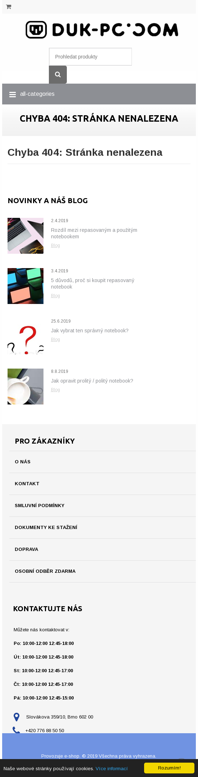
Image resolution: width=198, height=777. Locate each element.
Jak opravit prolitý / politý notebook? (92, 381)
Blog (55, 245)
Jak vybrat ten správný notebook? (90, 330)
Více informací (112, 768)
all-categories (37, 94)
